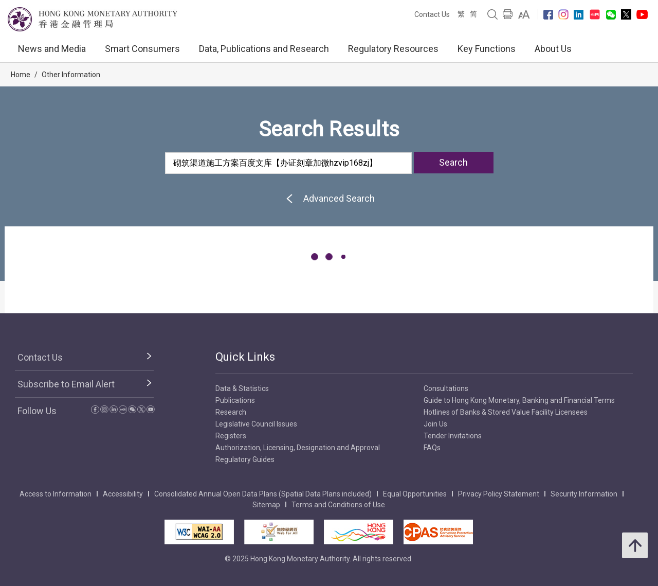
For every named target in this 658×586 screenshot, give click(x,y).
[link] (524, 14)
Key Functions (487, 48)
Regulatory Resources (393, 48)
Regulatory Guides (245, 459)
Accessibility (123, 494)
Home (20, 74)
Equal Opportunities (415, 494)
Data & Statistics (242, 388)
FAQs (432, 447)
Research (230, 412)
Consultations (446, 388)
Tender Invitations (453, 436)
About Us (553, 48)
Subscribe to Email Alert (66, 384)
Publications (235, 400)
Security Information (584, 494)
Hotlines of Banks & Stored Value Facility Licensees (506, 412)
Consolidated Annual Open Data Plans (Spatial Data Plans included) (263, 494)
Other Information (71, 74)
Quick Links (245, 356)
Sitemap (266, 505)
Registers (230, 436)
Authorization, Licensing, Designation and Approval (297, 447)
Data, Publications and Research (264, 48)
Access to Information (56, 494)
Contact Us (432, 14)
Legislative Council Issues (256, 424)
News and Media (52, 48)
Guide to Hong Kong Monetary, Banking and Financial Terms (519, 400)
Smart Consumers (142, 48)
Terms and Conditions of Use (338, 505)
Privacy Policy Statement (498, 494)
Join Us (435, 424)
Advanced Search (329, 198)
